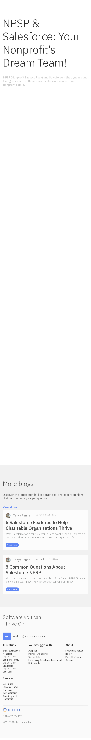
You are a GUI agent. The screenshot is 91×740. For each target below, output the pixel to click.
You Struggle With (40, 646)
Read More (12, 546)
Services (8, 679)
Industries (9, 646)
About (69, 646)
